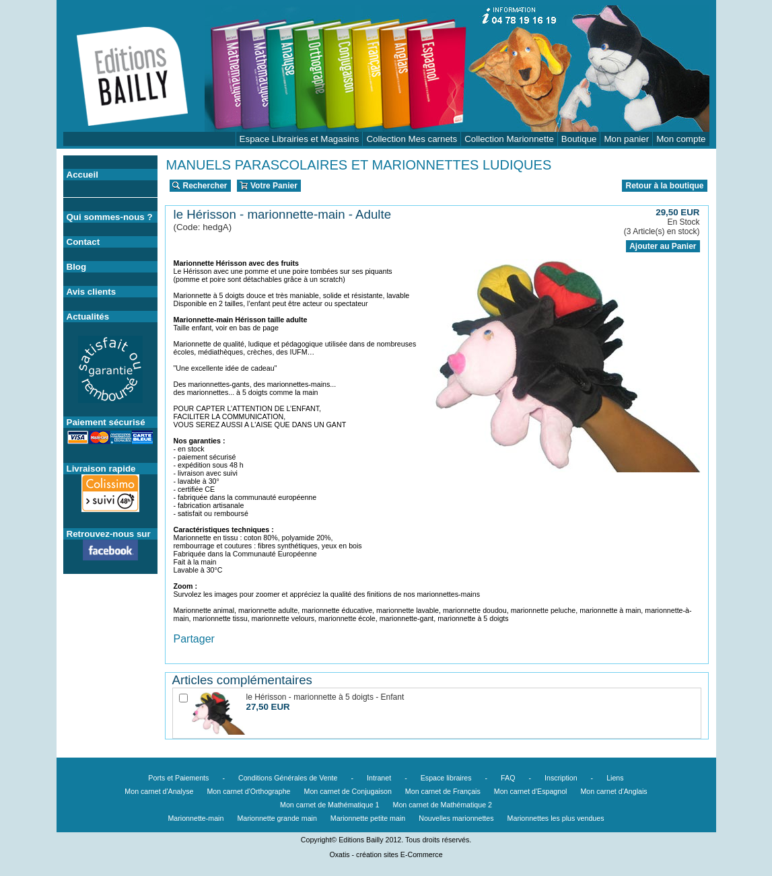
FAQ (508, 778)
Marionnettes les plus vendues (555, 818)
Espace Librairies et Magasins (299, 139)
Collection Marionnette (509, 139)
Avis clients (91, 292)
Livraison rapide (101, 469)
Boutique (579, 139)
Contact (83, 242)
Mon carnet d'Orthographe (248, 791)
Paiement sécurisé (106, 422)
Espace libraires (446, 778)
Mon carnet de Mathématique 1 (330, 805)
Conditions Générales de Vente (288, 778)
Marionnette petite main (367, 818)
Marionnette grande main (276, 818)
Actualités (88, 317)
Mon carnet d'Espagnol (530, 791)
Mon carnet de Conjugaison (348, 791)
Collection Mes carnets (411, 139)
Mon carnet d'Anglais (613, 791)
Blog (77, 267)
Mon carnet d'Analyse (159, 791)
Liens (614, 778)
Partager (194, 639)
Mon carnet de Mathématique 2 (443, 805)
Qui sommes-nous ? (110, 217)
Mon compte (680, 139)
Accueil (82, 175)
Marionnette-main (195, 818)
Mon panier (626, 139)
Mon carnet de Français (443, 791)
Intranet (379, 778)
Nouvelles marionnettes (456, 818)
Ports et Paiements (178, 778)
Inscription (561, 778)
